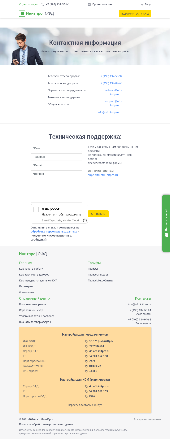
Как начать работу (31, 268)
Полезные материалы (32, 304)
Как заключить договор (34, 274)
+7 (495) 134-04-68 (110, 83)
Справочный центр (31, 310)
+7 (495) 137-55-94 (110, 76)
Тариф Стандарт (98, 274)
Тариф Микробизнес (100, 280)
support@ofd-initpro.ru (103, 175)
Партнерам (26, 286)
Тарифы (93, 268)
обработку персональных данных (54, 231)
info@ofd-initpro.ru (110, 112)
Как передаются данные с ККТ (38, 280)
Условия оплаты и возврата (36, 316)
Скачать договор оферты (35, 322)
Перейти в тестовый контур (85, 404)
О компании (26, 292)
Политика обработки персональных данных (47, 424)
